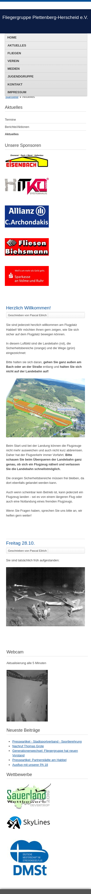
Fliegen (14, 53)
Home (12, 37)
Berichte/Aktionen (17, 127)
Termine (10, 119)
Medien (14, 69)
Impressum (17, 92)
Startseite (11, 97)
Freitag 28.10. (20, 543)
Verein (13, 61)
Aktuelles (17, 45)
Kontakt (15, 84)
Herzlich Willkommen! (28, 307)
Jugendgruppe (20, 76)
